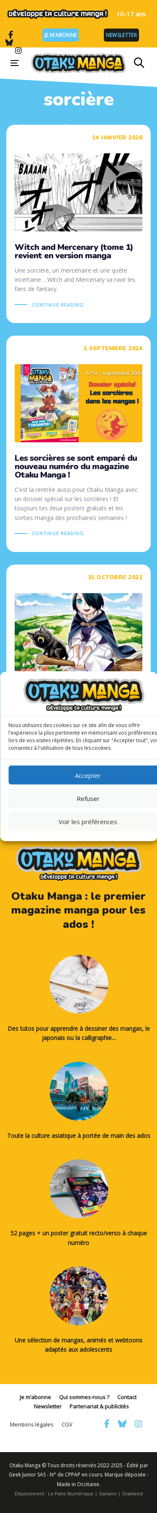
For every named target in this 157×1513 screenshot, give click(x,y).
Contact (126, 1397)
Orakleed (132, 1493)
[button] (139, 63)
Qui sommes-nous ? (84, 1397)
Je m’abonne (60, 35)
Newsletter (121, 35)
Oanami (107, 1493)
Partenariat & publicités (99, 1406)
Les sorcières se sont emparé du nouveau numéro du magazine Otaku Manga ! (78, 444)
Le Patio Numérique (70, 1493)
